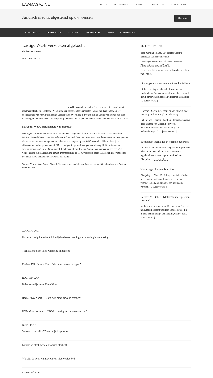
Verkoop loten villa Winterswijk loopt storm (45, 331)
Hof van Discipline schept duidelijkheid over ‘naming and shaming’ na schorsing (164, 112)
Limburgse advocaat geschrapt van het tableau (165, 83)
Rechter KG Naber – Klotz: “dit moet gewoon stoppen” (51, 264)
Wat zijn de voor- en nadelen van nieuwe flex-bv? (48, 358)
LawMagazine (36, 4)
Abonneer (182, 18)
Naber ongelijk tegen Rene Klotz (158, 169)
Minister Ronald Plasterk (46, 164)
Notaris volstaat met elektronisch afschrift (44, 344)
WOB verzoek (28, 167)
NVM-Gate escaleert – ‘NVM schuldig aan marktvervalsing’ (54, 311)
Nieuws (37, 51)
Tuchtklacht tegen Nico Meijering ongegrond (165, 141)
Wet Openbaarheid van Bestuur (111, 164)
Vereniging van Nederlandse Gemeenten (77, 164)
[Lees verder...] (150, 100)
